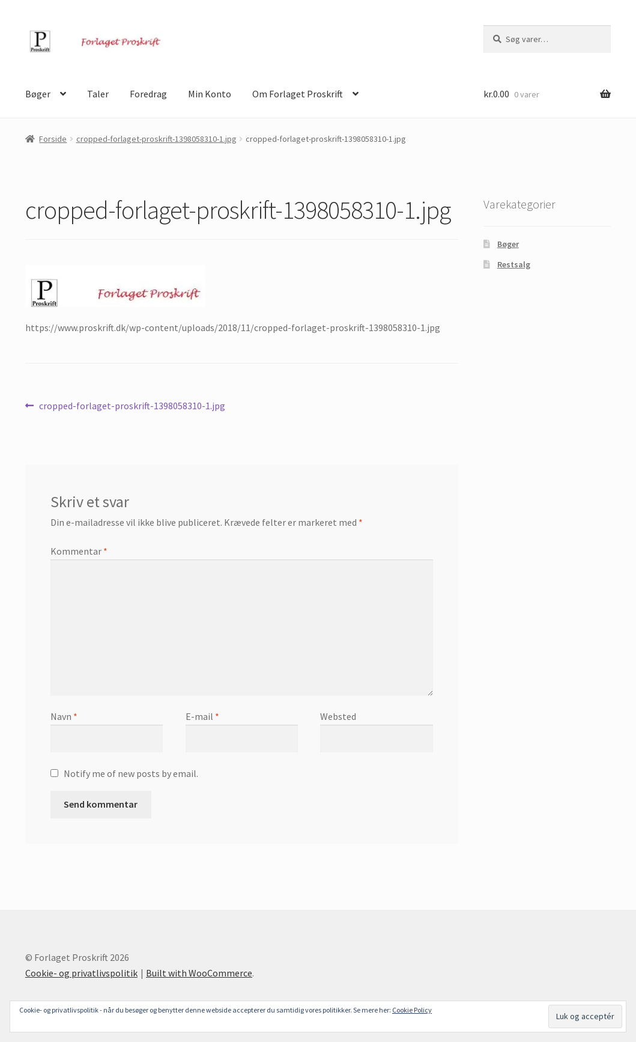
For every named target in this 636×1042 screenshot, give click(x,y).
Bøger (37, 94)
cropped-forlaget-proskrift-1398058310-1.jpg (156, 138)
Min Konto (209, 94)
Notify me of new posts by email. (131, 773)
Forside (53, 138)
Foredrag (148, 94)
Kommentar (79, 551)
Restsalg (513, 264)
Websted (338, 716)
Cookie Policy (412, 1009)
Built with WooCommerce (199, 973)
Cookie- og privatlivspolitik (81, 973)
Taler (98, 94)
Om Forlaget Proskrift (297, 94)
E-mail (202, 716)
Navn (63, 716)
